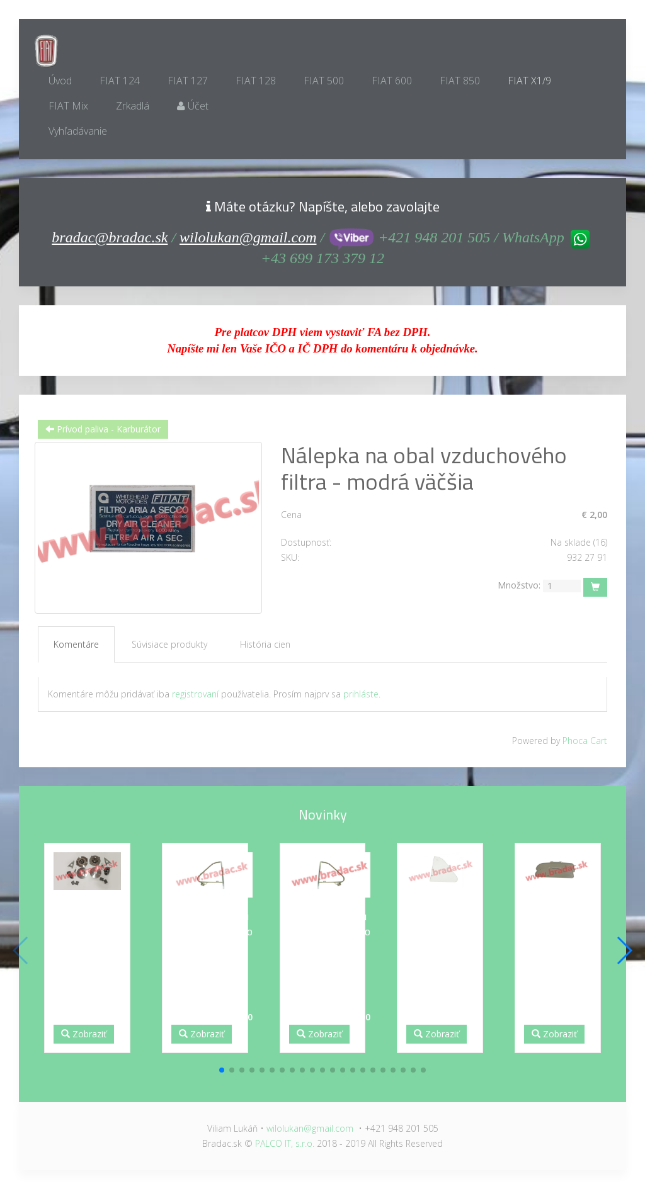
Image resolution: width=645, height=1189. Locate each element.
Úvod (60, 80)
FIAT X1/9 (529, 80)
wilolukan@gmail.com (248, 237)
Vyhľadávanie (78, 131)
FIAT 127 (188, 80)
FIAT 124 (120, 80)
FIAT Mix (68, 106)
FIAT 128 (256, 80)
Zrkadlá (132, 106)
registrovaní (195, 694)
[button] (221, 1070)
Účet (192, 106)
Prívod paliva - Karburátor (103, 429)
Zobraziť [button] (83, 1034)
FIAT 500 (324, 80)
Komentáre (76, 644)
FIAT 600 (392, 80)
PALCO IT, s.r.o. (284, 1143)
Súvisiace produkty (169, 644)
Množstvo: (519, 585)
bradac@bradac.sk (110, 237)
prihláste (361, 694)
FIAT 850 (460, 80)
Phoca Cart (584, 741)
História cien (265, 644)
